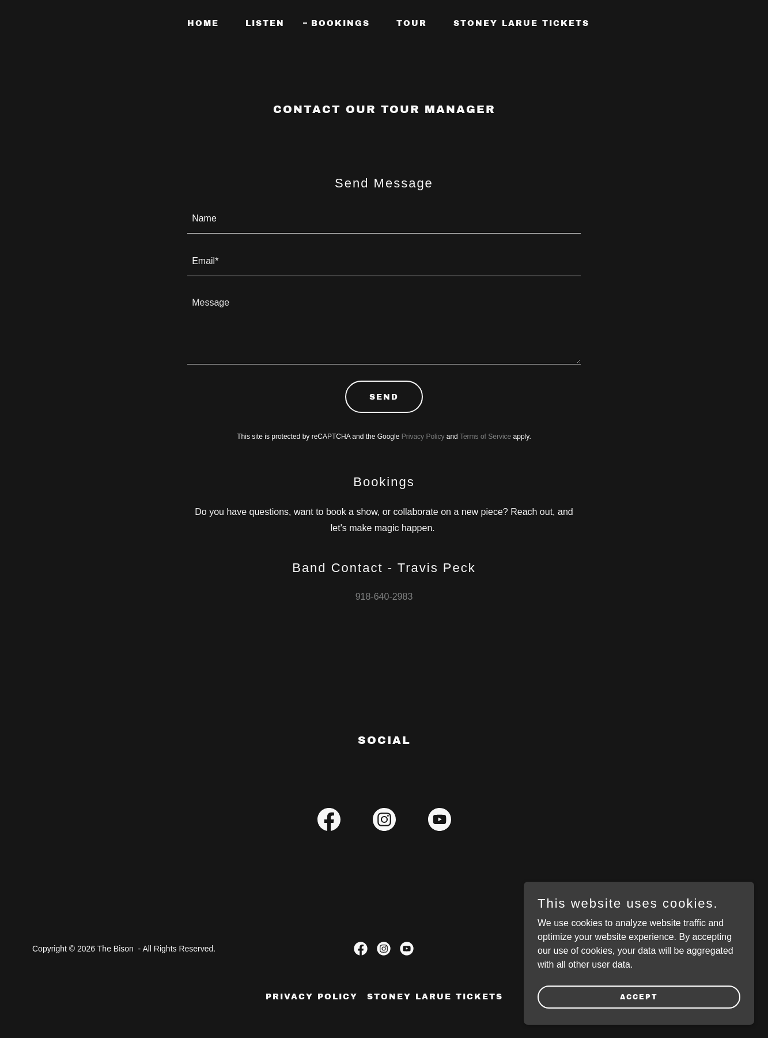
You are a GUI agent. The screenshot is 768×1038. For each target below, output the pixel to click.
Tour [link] (411, 23)
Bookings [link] (340, 23)
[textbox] (384, 219)
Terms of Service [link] (485, 436)
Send (384, 397)
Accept (639, 996)
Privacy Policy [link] (423, 436)
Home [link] (203, 23)
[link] (329, 822)
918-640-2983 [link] (384, 596)
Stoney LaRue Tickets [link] (521, 23)
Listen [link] (265, 23)
